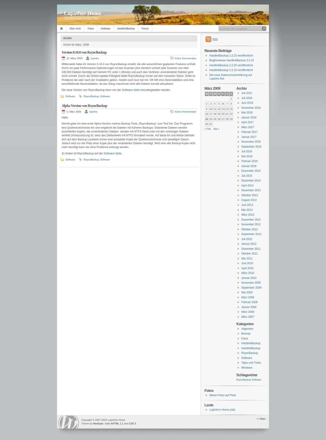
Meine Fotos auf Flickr (222, 395)
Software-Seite (131, 90)
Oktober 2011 (249, 253)
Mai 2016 (246, 156)
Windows (246, 367)
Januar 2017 (248, 137)
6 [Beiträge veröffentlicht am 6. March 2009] (223, 103)
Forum (145, 28)
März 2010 (247, 273)
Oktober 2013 (249, 195)
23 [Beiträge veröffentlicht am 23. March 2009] (206, 119)
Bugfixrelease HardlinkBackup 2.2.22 (231, 60)
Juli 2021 (246, 93)
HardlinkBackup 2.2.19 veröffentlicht (231, 70)
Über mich (75, 28)
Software (105, 28)
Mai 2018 (246, 112)
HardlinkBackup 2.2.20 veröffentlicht (231, 65)
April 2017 (247, 122)
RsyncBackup (91, 96)
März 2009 (247, 297)
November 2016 (251, 141)
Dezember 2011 (251, 248)
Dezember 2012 (251, 219)
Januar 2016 (248, 166)
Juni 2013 (247, 205)
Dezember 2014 (251, 180)
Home (62, 28)
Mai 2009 (246, 292)
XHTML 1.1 (117, 423)
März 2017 (247, 127)
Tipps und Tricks (251, 362)
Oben (262, 418)
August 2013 (248, 200)
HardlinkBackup (126, 28)
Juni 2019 (247, 102)
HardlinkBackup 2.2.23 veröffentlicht (231, 55)
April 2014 (247, 185)
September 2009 (251, 287)
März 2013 (247, 214)
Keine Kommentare (185, 58)
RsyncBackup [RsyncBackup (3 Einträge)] (243, 379)
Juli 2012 (246, 239)
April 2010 (247, 268)
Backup (245, 333)
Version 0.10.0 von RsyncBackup (84, 52)
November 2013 (251, 190)
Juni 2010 (247, 263)
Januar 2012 (248, 243)
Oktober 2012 (249, 229)
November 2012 (251, 224)
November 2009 (251, 282)
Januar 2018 (248, 117)
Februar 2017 (249, 132)
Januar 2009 (248, 307)
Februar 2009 (249, 302)
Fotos (91, 28)
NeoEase (98, 423)
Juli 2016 (246, 151)
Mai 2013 (246, 210)
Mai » (216, 128)
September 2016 (251, 146)
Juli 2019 (246, 98)
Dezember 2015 (251, 170)
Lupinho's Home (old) (222, 409)
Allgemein (247, 328)
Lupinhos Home (82, 13)
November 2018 (251, 107)
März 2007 (247, 316)
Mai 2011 (246, 258)
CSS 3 (132, 423)
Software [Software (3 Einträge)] (256, 379)
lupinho (95, 58)
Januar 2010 (248, 278)
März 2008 (247, 311)
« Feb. (207, 128)
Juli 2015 (246, 175)
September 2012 (251, 234)
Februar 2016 (249, 161)
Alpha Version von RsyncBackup (84, 106)
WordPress (68, 422)
